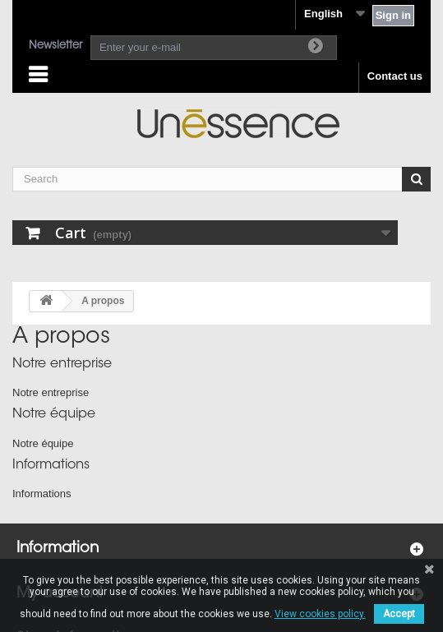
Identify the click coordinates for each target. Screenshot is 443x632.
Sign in (393, 15)
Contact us (394, 76)
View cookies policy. (320, 614)
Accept (399, 614)
